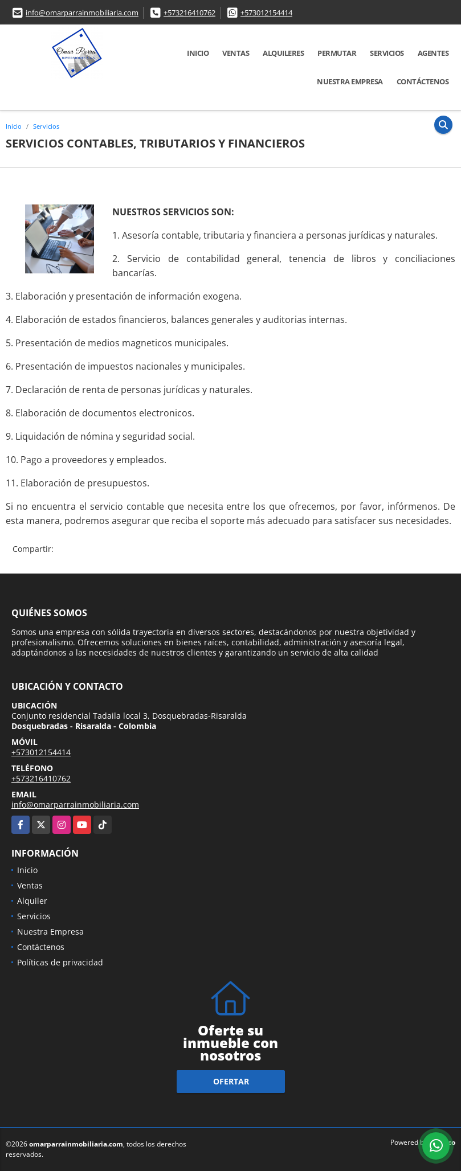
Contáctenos (423, 81)
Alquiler (32, 900)
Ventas (235, 53)
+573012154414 (266, 12)
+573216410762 (189, 12)
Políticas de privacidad (60, 962)
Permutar (336, 53)
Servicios (387, 53)
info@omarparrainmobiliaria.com (82, 12)
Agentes (433, 53)
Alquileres (283, 53)
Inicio (198, 53)
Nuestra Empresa (350, 81)
